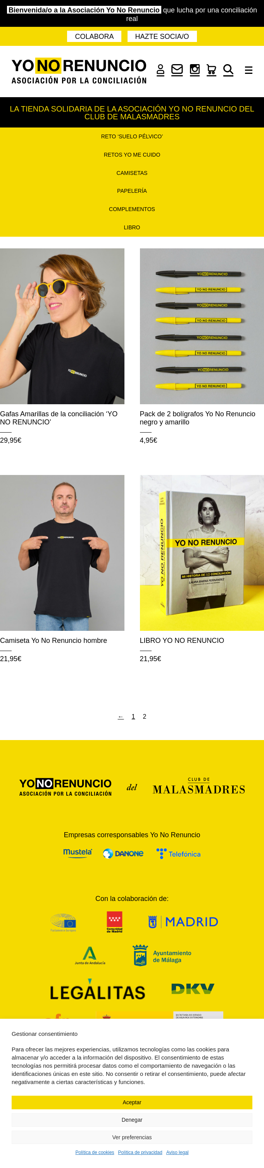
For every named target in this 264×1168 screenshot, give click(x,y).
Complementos (132, 209)
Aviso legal (177, 1152)
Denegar (132, 1120)
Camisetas (132, 173)
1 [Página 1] (133, 716)
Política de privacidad (140, 1152)
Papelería (132, 191)
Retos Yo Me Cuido (132, 155)
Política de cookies (95, 1152)
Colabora (94, 36)
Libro (132, 227)
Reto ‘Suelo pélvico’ (132, 136)
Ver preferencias (132, 1137)
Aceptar (132, 1102)
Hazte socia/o (162, 36)
